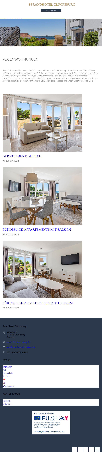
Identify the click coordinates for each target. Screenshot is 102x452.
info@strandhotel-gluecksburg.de (21, 347)
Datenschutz (8, 373)
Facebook (6, 400)
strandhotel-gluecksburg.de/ (18, 342)
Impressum (7, 366)
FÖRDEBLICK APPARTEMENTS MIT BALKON (37, 229)
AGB (4, 370)
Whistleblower (8, 386)
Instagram (7, 404)
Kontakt (6, 376)
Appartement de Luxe (22, 156)
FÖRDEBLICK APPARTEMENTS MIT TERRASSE (38, 303)
